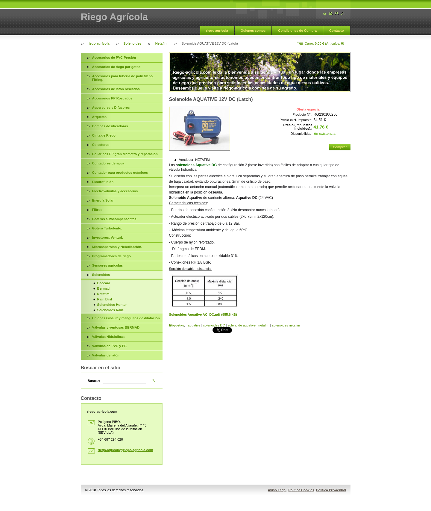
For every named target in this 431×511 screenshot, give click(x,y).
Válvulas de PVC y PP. (109, 346)
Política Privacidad (331, 490)
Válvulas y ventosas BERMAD (116, 327)
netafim (263, 325)
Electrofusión (102, 182)
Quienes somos (253, 30)
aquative (194, 325)
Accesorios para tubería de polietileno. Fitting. (123, 77)
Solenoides (132, 43)
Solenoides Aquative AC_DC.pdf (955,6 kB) (203, 314)
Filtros (97, 209)
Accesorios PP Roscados (112, 98)
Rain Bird (104, 299)
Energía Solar (103, 200)
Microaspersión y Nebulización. (117, 247)
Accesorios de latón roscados (116, 89)
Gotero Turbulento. (107, 228)
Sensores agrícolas (107, 265)
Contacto (336, 30)
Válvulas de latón (105, 355)
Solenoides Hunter (112, 304)
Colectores (101, 144)
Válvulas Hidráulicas (108, 336)
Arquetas (99, 117)
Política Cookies (301, 490)
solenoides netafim (286, 325)
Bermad (103, 288)
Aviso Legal (277, 490)
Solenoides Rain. (110, 310)
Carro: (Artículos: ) (324, 43)
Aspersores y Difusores (111, 107)
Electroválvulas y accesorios (115, 191)
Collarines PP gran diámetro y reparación (125, 154)
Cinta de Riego (104, 135)
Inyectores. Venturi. (107, 237)
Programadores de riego (111, 256)
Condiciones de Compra (297, 30)
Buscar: (94, 381)
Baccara (103, 283)
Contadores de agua (108, 163)
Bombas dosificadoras (110, 126)
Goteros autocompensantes (114, 219)
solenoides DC (214, 325)
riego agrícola (217, 30)
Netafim (161, 43)
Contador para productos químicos (120, 172)
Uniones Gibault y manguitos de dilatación (126, 318)
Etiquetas (176, 325)
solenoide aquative (242, 325)
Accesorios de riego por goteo (116, 67)
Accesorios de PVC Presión (114, 57)
